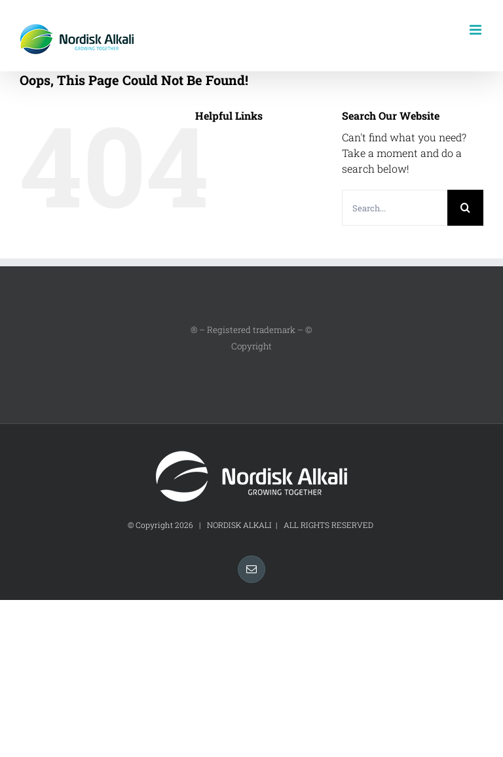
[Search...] (394, 208)
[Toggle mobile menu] (476, 30)
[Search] (465, 208)
